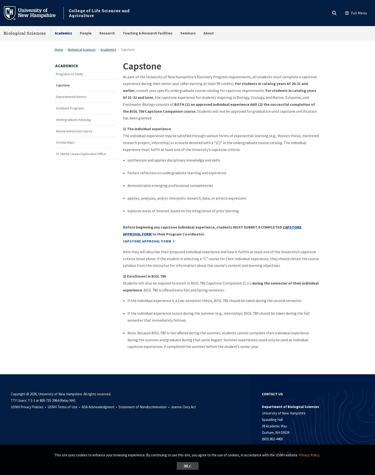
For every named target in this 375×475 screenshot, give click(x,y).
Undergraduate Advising (73, 120)
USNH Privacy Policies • (29, 407)
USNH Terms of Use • (64, 407)
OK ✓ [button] (188, 466)
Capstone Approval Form (147, 241)
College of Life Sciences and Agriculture (99, 13)
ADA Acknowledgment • (100, 407)
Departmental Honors (71, 97)
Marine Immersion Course (74, 131)
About (209, 33)
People (86, 33)
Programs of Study (69, 74)
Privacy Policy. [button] (309, 455)
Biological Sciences (25, 33)
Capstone (63, 85)
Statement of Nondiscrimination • (144, 407)
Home (59, 49)
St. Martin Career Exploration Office (81, 154)
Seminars (188, 33)
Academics (63, 33)
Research (107, 33)
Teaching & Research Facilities (147, 33)
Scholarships (65, 142)
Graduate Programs (70, 108)
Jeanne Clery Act (183, 407)
